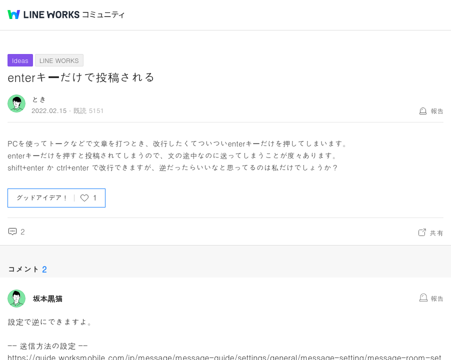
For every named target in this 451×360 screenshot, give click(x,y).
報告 (437, 111)
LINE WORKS (59, 60)
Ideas (20, 60)
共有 (437, 233)
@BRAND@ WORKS (44, 14)
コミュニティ (103, 14)
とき (39, 99)
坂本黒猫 (47, 299)
